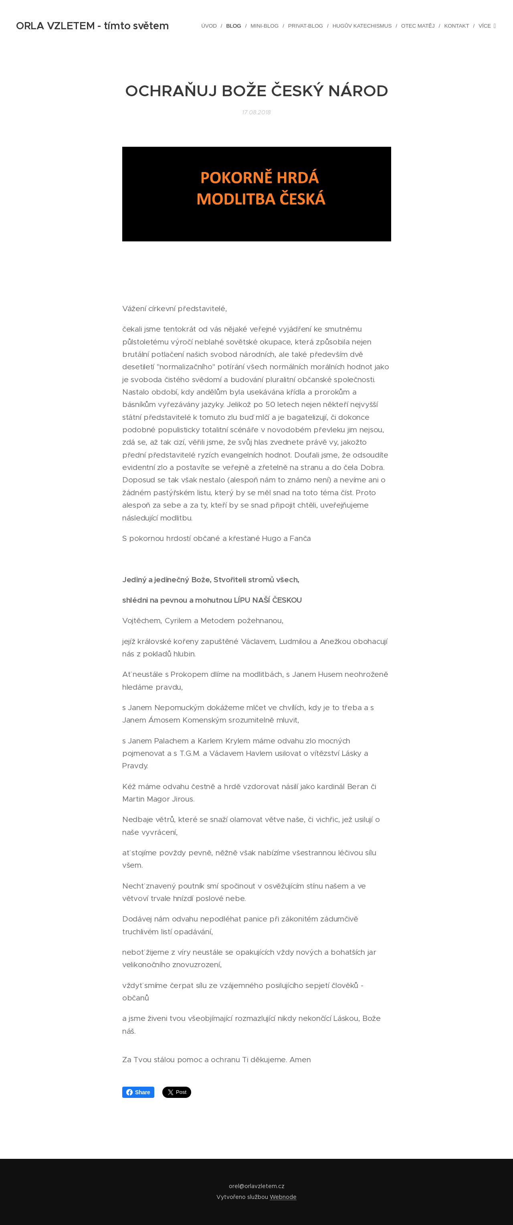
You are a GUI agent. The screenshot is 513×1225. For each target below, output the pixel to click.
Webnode (283, 1197)
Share (138, 1092)
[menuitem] (213, 26)
